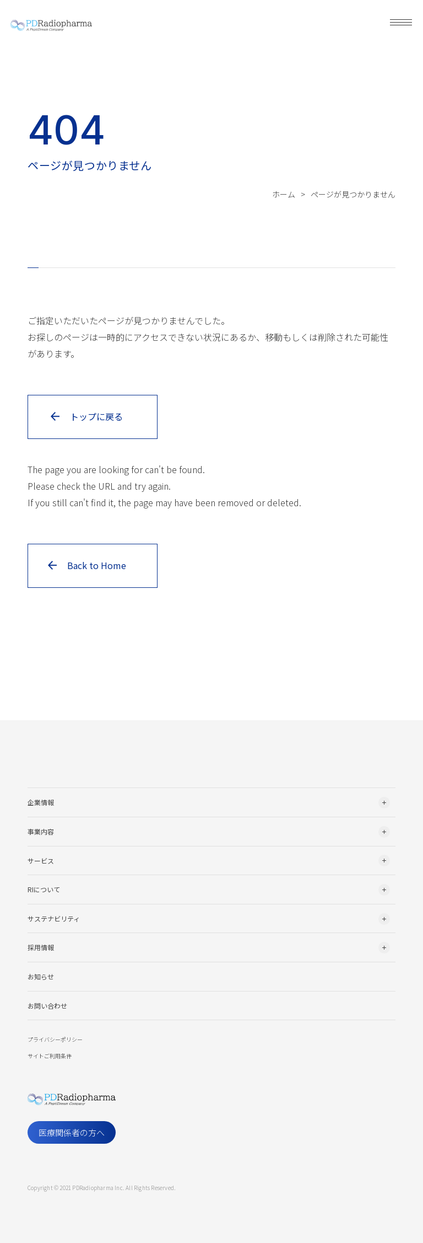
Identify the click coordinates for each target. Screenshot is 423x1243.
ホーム (283, 194)
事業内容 (41, 831)
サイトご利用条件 (50, 1056)
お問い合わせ (47, 1005)
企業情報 (41, 802)
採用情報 (41, 947)
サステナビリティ (54, 918)
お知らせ (41, 976)
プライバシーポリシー (55, 1039)
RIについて (44, 889)
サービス (41, 860)
